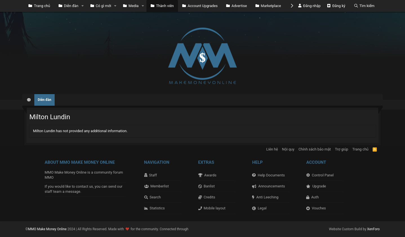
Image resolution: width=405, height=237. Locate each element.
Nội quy (288, 149)
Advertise (236, 6)
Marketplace (268, 6)
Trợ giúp (341, 149)
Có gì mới (100, 6)
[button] (82, 6)
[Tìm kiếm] (364, 6)
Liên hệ (272, 149)
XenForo (373, 229)
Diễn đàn (68, 6)
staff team (53, 191)
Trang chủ (39, 6)
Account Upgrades (200, 6)
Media (131, 6)
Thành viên (162, 6)
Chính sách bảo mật (315, 149)
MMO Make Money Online (47, 229)
